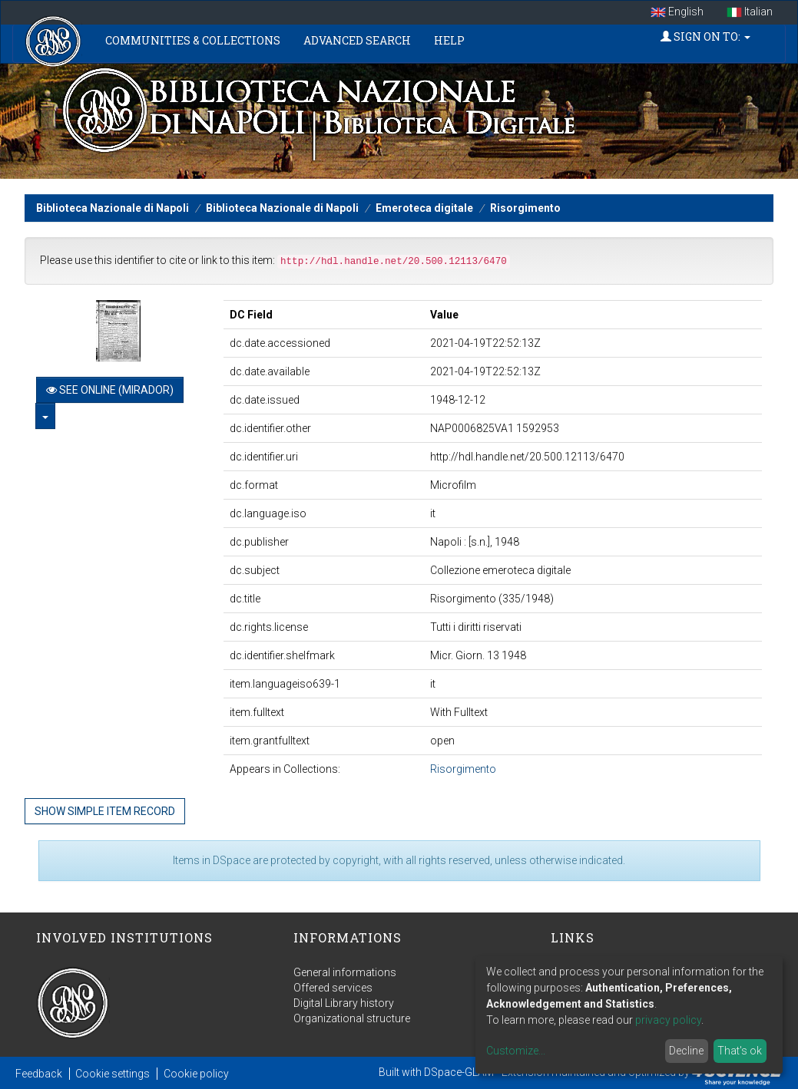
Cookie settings (112, 1074)
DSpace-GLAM (459, 1072)
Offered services (333, 988)
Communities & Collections (192, 40)
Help (449, 40)
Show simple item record (105, 811)
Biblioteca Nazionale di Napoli (112, 208)
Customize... (515, 1050)
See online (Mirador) (110, 390)
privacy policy (668, 1020)
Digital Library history (343, 1003)
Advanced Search (357, 40)
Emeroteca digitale (424, 208)
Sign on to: (705, 36)
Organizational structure (351, 1018)
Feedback (38, 1074)
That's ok (739, 1050)
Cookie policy (196, 1074)
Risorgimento (525, 208)
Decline (686, 1050)
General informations (344, 972)
